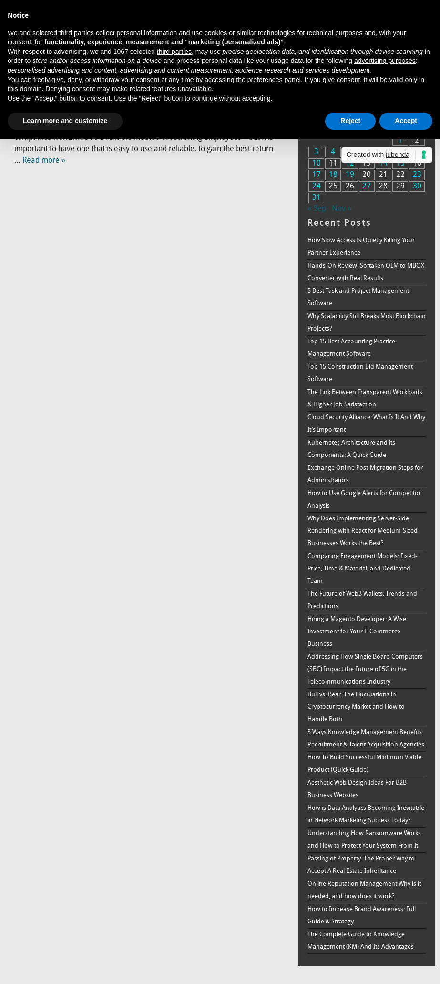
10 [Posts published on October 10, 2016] (316, 163)
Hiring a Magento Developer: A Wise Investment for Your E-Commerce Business (356, 631)
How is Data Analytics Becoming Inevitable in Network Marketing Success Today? (365, 814)
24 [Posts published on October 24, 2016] (316, 186)
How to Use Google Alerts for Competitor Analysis (364, 499)
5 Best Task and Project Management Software (358, 297)
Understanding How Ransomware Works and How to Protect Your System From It (364, 839)
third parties (174, 51)
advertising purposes (385, 60)
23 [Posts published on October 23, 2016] (417, 175)
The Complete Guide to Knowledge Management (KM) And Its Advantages (360, 941)
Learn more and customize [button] (65, 120)
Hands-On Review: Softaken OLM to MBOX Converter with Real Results (365, 272)
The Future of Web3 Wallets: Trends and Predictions (362, 600)
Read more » (44, 161)
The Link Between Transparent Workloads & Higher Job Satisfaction (364, 398)
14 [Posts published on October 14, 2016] (383, 163)
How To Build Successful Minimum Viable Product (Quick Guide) (364, 764)
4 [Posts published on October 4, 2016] (333, 152)
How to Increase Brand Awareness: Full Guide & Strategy (361, 915)
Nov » (342, 209)
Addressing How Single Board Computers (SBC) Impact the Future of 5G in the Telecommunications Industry (365, 669)
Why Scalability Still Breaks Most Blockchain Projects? (366, 322)
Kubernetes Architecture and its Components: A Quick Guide (351, 449)
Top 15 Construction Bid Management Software (360, 373)
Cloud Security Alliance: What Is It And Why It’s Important (366, 423)
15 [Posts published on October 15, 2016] (400, 163)
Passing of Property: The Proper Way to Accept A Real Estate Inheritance (361, 865)
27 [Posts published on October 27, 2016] (366, 186)
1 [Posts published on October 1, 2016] (400, 141)
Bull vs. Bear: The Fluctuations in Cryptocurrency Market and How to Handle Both (356, 707)
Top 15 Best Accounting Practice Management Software (351, 348)
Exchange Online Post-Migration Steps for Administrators (365, 474)
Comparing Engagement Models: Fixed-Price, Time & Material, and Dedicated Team (362, 568)
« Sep (316, 209)
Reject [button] (350, 120)
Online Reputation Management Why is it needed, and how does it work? (364, 890)
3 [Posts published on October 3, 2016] (316, 152)
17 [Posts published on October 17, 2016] (316, 175)
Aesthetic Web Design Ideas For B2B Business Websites (357, 789)
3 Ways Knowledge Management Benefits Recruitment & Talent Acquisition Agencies (365, 738)
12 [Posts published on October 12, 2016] (350, 163)
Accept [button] (406, 120)
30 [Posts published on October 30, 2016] (417, 186)
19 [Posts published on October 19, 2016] (350, 175)
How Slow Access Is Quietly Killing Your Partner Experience (361, 247)
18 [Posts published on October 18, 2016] (333, 175)
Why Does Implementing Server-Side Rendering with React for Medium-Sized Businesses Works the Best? (362, 531)
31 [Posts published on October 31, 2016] (316, 198)
